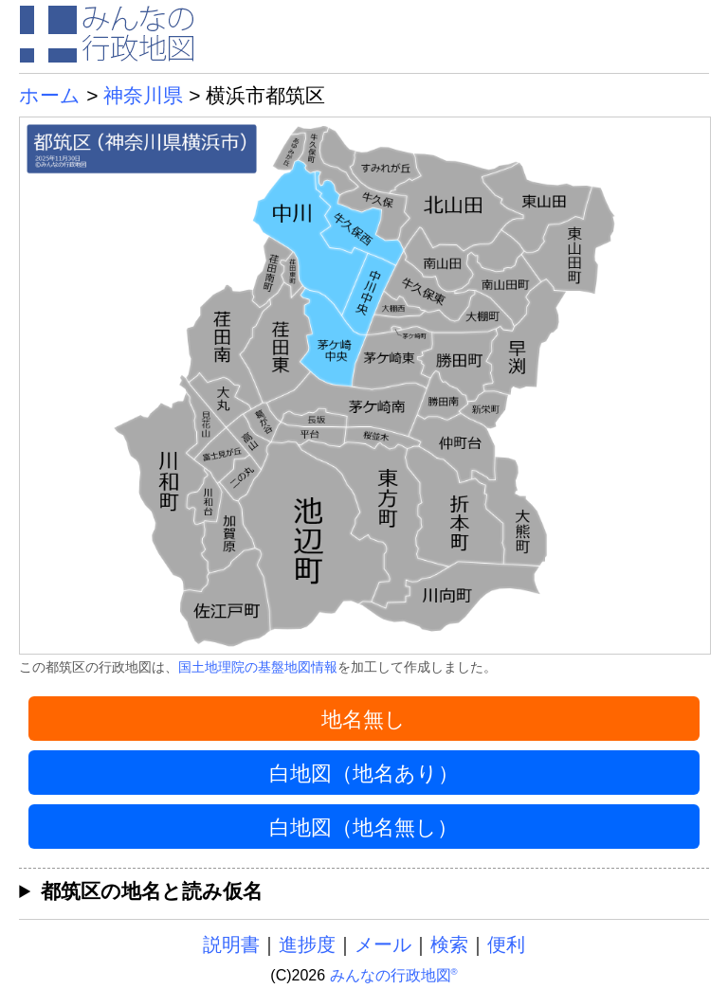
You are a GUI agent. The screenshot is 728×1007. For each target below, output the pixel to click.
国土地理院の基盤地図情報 (257, 666)
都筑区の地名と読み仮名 (152, 891)
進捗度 (307, 944)
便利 (506, 944)
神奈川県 (143, 95)
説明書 (231, 944)
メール (383, 944)
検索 (449, 944)
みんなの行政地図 (394, 975)
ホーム (50, 95)
